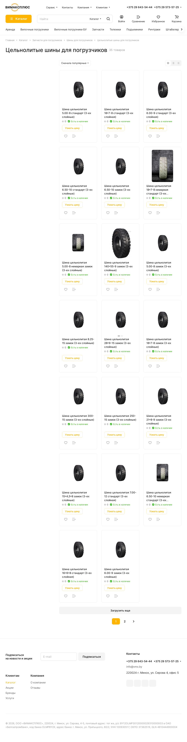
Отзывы (35, 687)
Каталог (11, 682)
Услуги (10, 698)
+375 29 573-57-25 (166, 7)
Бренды (10, 693)
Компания (37, 675)
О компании (38, 682)
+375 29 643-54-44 (139, 7)
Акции (10, 687)
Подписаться (92, 656)
